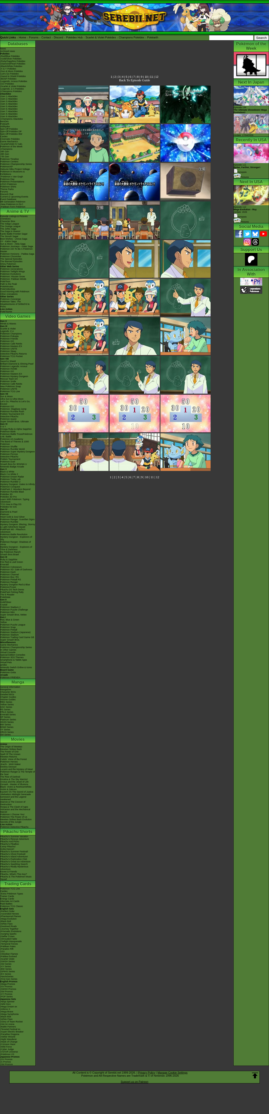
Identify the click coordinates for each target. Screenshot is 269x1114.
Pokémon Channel (9, 574)
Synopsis (240, 217)
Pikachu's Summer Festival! (14, 851)
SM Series (5, 734)
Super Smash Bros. (10, 640)
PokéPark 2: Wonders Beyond (15, 489)
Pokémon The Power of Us (13, 817)
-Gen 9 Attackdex (9, 116)
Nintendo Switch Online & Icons (16, 667)
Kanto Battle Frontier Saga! (14, 234)
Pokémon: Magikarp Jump (13, 409)
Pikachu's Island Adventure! (14, 856)
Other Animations (9, 294)
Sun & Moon (6, 396)
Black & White (7, 471)
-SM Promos (6, 991)
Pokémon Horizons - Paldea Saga (17, 254)
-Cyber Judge (7, 1049)
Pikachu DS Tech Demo (12, 589)
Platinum (4, 514)
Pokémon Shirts (8, 186)
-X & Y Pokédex (8, 68)
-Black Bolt (5, 921)
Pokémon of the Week (11, 146)
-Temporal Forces (9, 944)
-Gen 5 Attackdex (9, 106)
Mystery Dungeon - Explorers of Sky (16, 538)
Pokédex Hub (74, 37)
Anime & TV (18, 211)
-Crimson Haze (7, 1044)
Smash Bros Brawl (9, 554)
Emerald (4, 564)
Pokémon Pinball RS (10, 579)
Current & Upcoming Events (14, 196)
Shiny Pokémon (8, 264)
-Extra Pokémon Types (11, 893)
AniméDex (5, 219)
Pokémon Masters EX (11, 346)
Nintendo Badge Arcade (12, 466)
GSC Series (6, 707)
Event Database (8, 199)
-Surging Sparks (8, 934)
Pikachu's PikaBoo (9, 844)
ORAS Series (7, 732)
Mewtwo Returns (8, 756)
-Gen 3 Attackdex (9, 101)
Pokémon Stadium (9, 635)
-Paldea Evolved (8, 956)
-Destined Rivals (8, 926)
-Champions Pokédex (11, 91)
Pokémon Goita (8, 672)
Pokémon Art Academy (11, 439)
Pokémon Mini (7, 612)
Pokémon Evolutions (10, 274)
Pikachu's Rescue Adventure (14, 839)
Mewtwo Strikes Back (11, 749)
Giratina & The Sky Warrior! (14, 779)
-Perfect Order (7, 911)
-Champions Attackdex (11, 119)
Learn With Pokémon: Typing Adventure (14, 500)
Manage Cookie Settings (172, 1072)
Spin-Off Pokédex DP (11, 131)
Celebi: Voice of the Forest (13, 759)
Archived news (7, 51)
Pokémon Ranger (9, 582)
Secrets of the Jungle (11, 822)
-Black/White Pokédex (11, 66)
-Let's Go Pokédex (9, 74)
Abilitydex (5, 126)
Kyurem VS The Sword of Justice (16, 792)
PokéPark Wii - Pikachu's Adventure (12, 530)
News (3, 48)
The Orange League (10, 226)
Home (22, 37)
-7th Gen (4, 156)
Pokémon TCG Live (10, 391)
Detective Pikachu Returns (13, 354)
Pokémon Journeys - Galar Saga (16, 246)
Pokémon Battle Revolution (14, 534)
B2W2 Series (7, 727)
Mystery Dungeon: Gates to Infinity (17, 484)
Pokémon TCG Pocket (11, 356)
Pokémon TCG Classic (11, 906)
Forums (33, 37)
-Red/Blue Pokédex (10, 56)
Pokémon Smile (8, 381)
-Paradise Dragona (9, 1034)
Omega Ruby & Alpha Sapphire (16, 429)
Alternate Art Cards (9, 901)
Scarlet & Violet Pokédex (100, 37)
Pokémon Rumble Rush (12, 411)
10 (146, 76)
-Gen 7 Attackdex (9, 111)
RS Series (5, 709)
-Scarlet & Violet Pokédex (13, 86)
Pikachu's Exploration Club (13, 859)
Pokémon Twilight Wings (12, 271)
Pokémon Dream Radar (12, 476)
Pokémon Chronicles (10, 256)
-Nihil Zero (5, 1004)
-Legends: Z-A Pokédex (12, 89)
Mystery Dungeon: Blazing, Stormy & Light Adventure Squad (17, 525)
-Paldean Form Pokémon (12, 206)
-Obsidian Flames (9, 954)
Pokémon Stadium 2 (10, 607)
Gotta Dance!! (7, 849)
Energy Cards (7, 898)
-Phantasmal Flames (10, 916)
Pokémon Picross (9, 454)
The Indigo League (9, 224)
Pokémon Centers (9, 161)
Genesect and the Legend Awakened (13, 798)
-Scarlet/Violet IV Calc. (11, 144)
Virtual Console (8, 652)
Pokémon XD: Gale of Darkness (16, 569)
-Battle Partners (8, 1026)
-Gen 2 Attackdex (9, 99)
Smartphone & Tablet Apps (13, 660)
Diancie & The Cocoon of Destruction (12, 803)
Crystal (3, 604)
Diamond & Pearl (8, 512)
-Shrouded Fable (8, 939)
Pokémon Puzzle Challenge (14, 609)
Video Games (17, 316)
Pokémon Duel (7, 461)
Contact (46, 37)
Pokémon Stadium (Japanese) (15, 632)
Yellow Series (7, 704)
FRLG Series (6, 712)
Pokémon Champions (11, 333)
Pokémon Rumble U (10, 481)
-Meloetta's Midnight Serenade (15, 794)
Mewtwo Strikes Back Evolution (16, 819)
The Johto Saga (8, 229)
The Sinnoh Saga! (9, 236)
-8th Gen (4, 154)
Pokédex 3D (6, 494)
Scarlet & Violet (8, 328)
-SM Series (6, 964)
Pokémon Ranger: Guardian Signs (17, 519)
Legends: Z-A (7, 331)
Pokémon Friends (9, 338)
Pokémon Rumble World (12, 449)
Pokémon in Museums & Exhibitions (12, 172)
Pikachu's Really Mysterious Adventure (14, 867)
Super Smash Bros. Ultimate (14, 421)
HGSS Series (7, 722)
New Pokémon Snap (10, 386)
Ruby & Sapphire (8, 559)
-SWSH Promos (8, 989)
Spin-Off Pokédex (9, 129)
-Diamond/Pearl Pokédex (12, 63)
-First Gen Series (8, 979)
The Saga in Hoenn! (10, 231)
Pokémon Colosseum (11, 567)
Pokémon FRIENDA (10, 677)
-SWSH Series (7, 961)
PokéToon (5, 281)
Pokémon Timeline (9, 159)
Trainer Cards (7, 896)
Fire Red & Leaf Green (11, 562)
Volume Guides (8, 699)
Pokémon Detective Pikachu (14, 827)
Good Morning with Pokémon (14, 291)
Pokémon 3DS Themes (12, 657)
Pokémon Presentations (12, 181)
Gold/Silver (5, 602)
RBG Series (6, 702)
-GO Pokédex (7, 84)
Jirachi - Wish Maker (10, 764)
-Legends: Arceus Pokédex (13, 81)
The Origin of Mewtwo (11, 746)
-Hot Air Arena (7, 1024)
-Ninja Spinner (7, 1001)
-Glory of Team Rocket (11, 1021)
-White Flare (6, 924)
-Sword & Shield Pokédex (13, 76)
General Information (10, 687)
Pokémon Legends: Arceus (13, 366)
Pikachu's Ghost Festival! (13, 854)
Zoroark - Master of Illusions (14, 784)
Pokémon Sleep (8, 351)
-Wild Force (6, 1047)
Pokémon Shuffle (8, 446)
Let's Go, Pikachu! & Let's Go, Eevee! (15, 402)
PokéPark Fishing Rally (12, 592)
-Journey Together (9, 929)
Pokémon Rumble (9, 522)
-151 (2, 951)
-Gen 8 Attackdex (9, 114)
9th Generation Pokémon (12, 201)
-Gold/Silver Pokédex (11, 58)
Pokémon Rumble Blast (12, 492)
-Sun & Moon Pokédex (11, 71)
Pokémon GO (7, 341)
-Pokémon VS (7, 1054)
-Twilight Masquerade (11, 941)
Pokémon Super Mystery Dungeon (17, 451)
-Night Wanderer (8, 1039)
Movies (18, 739)
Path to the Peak (8, 284)
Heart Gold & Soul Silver (12, 517)
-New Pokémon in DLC (11, 204)
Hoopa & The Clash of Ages (14, 807)
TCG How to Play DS (11, 504)
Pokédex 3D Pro (8, 497)
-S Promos (5, 1062)
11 (151, 76)
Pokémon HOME (8, 369)
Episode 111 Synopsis (247, 168)
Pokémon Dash (8, 572)
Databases (18, 44)
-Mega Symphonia (9, 1014)
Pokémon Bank (8, 431)
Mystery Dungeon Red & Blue (15, 584)
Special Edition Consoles (12, 655)
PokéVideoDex (7, 289)
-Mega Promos (7, 984)
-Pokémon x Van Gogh (11, 176)
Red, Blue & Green (9, 619)
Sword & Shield (8, 361)
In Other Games (8, 650)
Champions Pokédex (131, 37)
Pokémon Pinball (8, 630)
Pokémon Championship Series (16, 164)
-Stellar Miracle (7, 1036)
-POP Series (6, 996)
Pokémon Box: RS (9, 577)
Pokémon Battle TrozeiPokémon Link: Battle (16, 435)
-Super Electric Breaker (12, 1031)
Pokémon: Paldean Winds (13, 279)
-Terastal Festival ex (10, 1029)
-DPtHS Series (7, 971)
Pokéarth (152, 37)
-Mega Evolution (8, 919)
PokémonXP (6, 166)
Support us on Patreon (134, 1081)
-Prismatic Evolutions (10, 931)
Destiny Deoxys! (8, 766)
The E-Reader (7, 594)
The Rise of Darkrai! (10, 777)
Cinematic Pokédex (10, 139)
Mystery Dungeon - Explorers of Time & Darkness (16, 548)
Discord (58, 37)
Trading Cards (17, 884)
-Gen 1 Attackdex (9, 96)
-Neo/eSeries (7, 976)
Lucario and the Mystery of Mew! (16, 769)
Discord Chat (6, 194)
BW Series (5, 724)
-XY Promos (6, 994)
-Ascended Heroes (9, 914)
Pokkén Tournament (10, 459)
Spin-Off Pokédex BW (11, 134)
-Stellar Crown (7, 936)
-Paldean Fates (8, 946)
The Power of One (9, 751)
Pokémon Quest (8, 419)
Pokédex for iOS (8, 507)
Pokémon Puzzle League (12, 624)
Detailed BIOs (7, 694)
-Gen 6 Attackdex (9, 109)
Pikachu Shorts (17, 831)
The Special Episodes (11, 259)
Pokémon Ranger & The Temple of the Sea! (17, 773)
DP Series (5, 717)
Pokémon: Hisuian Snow (12, 276)
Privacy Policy (146, 1072)
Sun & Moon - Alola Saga (13, 244)
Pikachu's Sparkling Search (14, 864)
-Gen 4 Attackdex (9, 104)
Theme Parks (7, 189)
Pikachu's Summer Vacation (14, 836)
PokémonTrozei (8, 587)
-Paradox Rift (7, 949)
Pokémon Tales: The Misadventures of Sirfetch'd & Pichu (15, 304)
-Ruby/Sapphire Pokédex (12, 61)
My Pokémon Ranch (10, 552)
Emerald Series (8, 714)
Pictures (241, 177)
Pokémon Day (7, 179)
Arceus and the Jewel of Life (14, 782)
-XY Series (5, 966)
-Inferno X (5, 1009)
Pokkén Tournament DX (12, 414)
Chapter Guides (8, 697)
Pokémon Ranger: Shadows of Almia (15, 543)
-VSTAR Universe (9, 1052)
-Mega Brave (6, 1011)
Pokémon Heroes (9, 761)
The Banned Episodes (11, 261)
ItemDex (4, 121)
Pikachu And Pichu (9, 841)
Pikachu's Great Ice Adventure (15, 861)
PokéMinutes (6, 286)
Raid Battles (6, 903)
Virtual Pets (6, 662)
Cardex (4, 136)
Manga (18, 682)
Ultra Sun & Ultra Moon (12, 399)
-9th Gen (4, 151)
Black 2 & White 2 (9, 474)
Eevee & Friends (8, 871)
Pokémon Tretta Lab (10, 479)
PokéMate (5, 597)
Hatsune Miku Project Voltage (15, 169)
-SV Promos (6, 986)
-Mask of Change (9, 1041)
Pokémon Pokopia (9, 336)
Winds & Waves (8, 323)
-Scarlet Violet (7, 959)
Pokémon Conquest (10, 486)
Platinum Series (8, 719)
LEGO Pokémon (8, 184)
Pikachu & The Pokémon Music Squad (16, 877)
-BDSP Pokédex (8, 79)
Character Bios (7, 221)
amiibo (3, 665)
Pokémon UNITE (8, 348)
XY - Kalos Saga (8, 241)
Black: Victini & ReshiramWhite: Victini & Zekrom (16, 788)
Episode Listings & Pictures (14, 216)
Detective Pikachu (9, 416)
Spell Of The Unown (10, 754)
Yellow (3, 622)
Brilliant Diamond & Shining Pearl (17, 364)
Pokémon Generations (11, 269)
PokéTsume (6, 311)
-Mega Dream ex (8, 1006)
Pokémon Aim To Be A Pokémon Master (16, 250)
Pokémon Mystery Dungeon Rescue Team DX (14, 377)
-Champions (6, 149)
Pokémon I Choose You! (12, 814)
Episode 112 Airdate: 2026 (245, 209)
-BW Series (6, 969)
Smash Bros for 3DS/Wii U (13, 464)
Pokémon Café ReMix (11, 343)
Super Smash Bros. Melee (13, 614)
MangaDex (5, 689)
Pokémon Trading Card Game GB (17, 637)
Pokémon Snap (8, 627)
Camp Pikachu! (8, 846)
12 (156, 76)
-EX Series (5, 974)
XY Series (5, 729)
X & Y (3, 426)
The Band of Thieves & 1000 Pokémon (14, 442)
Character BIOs (8, 692)
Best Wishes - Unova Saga (13, 239)
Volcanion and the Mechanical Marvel (15, 810)
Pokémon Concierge (10, 299)
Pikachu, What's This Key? (13, 874)
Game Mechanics (9, 141)
